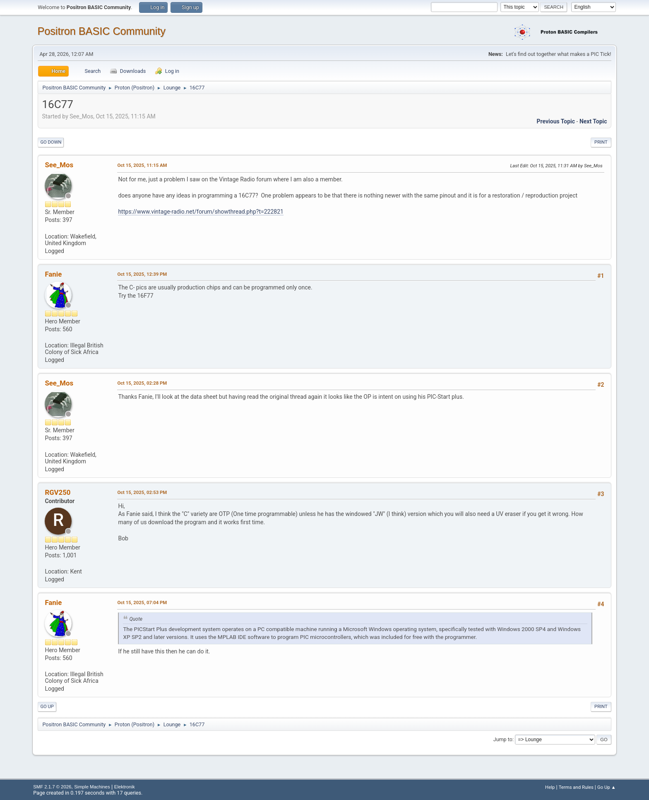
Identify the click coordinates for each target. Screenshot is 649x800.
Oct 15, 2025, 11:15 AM (142, 165)
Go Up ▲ (606, 787)
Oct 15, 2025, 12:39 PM (142, 274)
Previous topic (555, 121)
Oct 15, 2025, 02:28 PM (142, 383)
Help (550, 787)
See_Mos (59, 165)
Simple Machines (92, 786)
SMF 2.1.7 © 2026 (52, 786)
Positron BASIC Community (101, 31)
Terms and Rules (576, 787)
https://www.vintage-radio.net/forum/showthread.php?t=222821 (200, 211)
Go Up (46, 706)
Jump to (502, 739)
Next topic (593, 121)
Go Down (50, 142)
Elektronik (124, 786)
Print (601, 142)
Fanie (53, 274)
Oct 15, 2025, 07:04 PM (142, 602)
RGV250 (57, 492)
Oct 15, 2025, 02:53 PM (142, 492)
